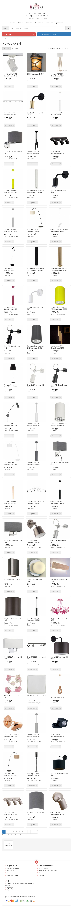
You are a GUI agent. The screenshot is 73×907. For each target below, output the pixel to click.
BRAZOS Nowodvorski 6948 (35, 580)
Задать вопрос (43, 868)
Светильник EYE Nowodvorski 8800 (10, 502)
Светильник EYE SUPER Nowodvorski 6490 (59, 230)
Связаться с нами (12, 875)
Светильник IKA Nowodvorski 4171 (57, 697)
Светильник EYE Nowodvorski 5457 (10, 230)
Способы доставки (13, 868)
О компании (10, 871)
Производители (10, 39)
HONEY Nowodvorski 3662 (11, 697)
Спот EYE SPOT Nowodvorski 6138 (57, 813)
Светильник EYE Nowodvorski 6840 (33, 619)
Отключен (8, 86)
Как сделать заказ (45, 873)
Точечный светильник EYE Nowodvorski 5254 (58, 308)
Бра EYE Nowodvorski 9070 (35, 308)
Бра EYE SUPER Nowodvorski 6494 (10, 425)
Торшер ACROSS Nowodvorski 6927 (57, 75)
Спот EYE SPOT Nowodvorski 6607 (10, 114)
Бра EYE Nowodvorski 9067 (35, 114)
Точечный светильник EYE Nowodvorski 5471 (35, 191)
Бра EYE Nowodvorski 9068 (58, 191)
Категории (19, 34)
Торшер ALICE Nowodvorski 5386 (10, 464)
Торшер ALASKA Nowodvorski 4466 (33, 774)
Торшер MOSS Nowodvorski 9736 (10, 386)
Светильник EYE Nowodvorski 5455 (57, 114)
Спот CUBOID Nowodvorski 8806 (57, 736)
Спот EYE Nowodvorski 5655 (58, 386)
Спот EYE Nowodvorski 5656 (58, 541)
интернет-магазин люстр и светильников (26, 896)
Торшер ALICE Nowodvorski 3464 (10, 774)
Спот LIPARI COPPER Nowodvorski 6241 (11, 736)
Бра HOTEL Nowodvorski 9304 (13, 541)
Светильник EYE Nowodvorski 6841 (57, 502)
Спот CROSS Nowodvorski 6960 (36, 658)
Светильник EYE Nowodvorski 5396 (10, 191)
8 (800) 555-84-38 (37, 15)
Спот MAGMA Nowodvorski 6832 (33, 541)
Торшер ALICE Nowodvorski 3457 (33, 230)
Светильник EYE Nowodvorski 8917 (33, 153)
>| (35, 832)
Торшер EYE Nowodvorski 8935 (10, 269)
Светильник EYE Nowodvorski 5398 (33, 464)
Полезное (42, 875)
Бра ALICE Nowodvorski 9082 (59, 658)
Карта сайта (11, 890)
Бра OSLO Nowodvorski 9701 (58, 580)
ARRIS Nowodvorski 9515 (12, 579)
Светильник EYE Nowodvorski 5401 (10, 308)
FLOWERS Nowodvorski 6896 (58, 619)
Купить (31, 86)
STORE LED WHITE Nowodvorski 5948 (10, 75)
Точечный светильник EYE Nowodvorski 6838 (35, 269)
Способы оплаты (12, 873)
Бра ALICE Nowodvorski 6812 (35, 813)
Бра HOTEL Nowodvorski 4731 (13, 658)
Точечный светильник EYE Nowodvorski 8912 (58, 269)
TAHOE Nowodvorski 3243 (36, 696)
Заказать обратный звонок (48, 871)
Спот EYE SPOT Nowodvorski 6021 (57, 153)
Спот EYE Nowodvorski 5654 (35, 386)
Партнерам (10, 888)
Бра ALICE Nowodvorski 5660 (12, 619)
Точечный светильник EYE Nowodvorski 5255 (58, 425)
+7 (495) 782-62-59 (37, 13)
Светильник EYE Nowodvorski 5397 (33, 425)
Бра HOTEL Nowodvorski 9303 (13, 153)
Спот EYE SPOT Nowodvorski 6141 (10, 813)
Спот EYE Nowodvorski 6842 (12, 347)
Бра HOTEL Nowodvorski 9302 (59, 464)
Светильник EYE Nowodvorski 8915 (57, 347)
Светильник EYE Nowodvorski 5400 (33, 736)
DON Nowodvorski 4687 (35, 74)
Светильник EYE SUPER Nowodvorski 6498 (35, 502)
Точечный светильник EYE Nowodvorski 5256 (35, 347)
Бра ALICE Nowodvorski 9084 (59, 774)
